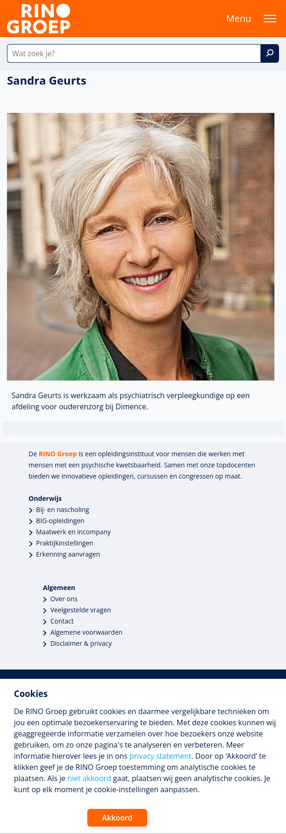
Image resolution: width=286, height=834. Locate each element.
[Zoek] (269, 53)
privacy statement (160, 756)
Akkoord (117, 818)
